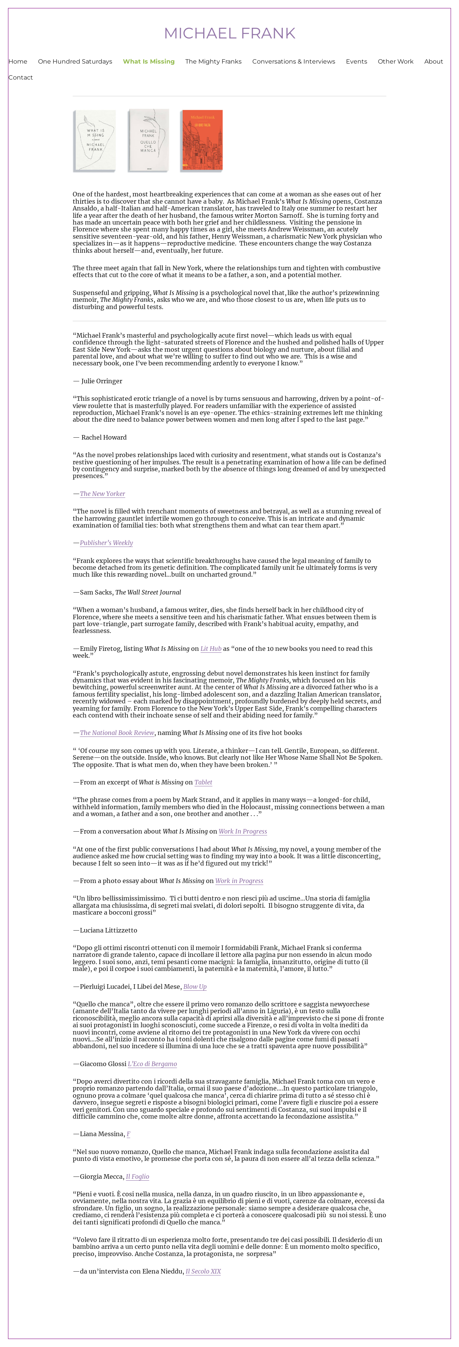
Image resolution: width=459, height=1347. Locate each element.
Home (17, 61)
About (433, 61)
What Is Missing (149, 61)
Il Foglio (137, 1176)
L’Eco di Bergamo (152, 1064)
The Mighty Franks (213, 61)
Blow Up (195, 986)
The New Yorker (102, 493)
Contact (20, 77)
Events (356, 61)
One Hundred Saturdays (75, 61)
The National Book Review (117, 732)
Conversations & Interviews (293, 61)
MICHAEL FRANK (229, 33)
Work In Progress (243, 831)
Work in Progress (239, 881)
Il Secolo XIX (203, 1271)
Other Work (396, 61)
